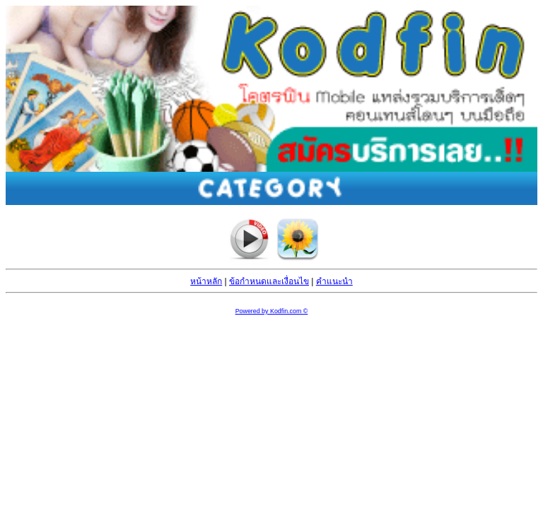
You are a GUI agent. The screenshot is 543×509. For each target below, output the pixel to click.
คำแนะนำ (334, 281)
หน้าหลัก (206, 281)
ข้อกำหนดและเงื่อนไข (269, 281)
